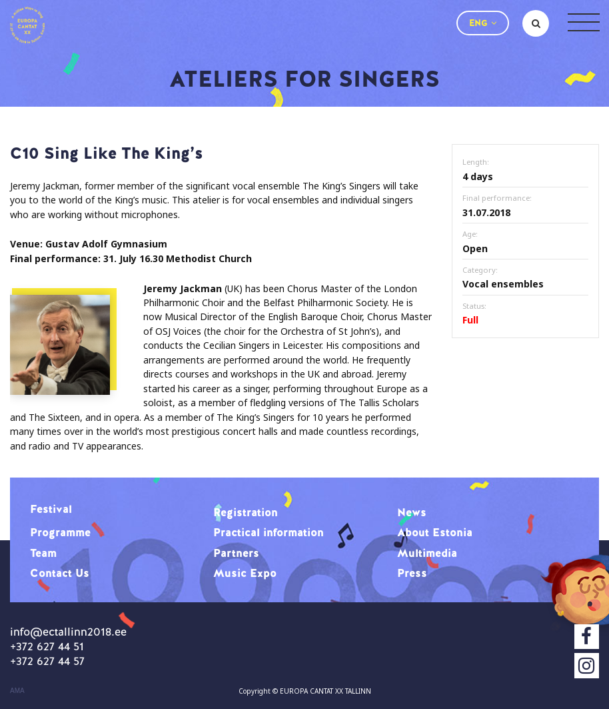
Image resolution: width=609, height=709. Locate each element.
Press (412, 573)
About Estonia (434, 532)
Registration (245, 512)
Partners (236, 553)
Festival (51, 509)
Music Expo (245, 573)
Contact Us (59, 573)
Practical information (268, 532)
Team (43, 553)
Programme (60, 532)
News (411, 512)
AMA (17, 691)
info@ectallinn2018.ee (68, 631)
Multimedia (427, 553)
